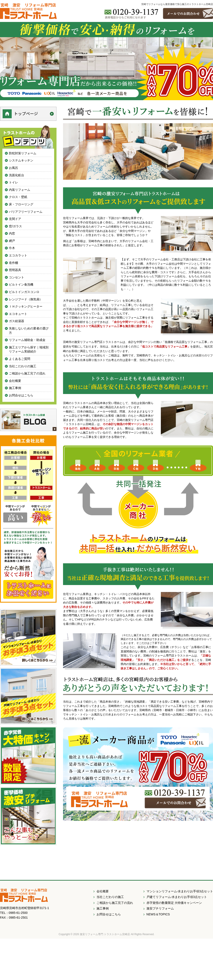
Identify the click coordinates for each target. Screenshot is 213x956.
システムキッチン (21, 160)
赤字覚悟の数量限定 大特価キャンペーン (174, 902)
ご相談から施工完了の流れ (27, 373)
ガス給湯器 (16, 321)
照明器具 (15, 270)
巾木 (12, 248)
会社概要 (15, 380)
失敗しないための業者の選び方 (28, 330)
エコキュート (18, 314)
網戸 (12, 241)
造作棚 (13, 262)
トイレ (13, 182)
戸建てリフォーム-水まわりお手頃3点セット (176, 897)
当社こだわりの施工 (22, 366)
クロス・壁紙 (18, 197)
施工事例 (15, 388)
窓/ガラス (15, 226)
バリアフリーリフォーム (25, 211)
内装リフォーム (19, 189)
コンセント (16, 277)
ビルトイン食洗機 (21, 284)
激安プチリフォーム (160, 908)
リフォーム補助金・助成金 (27, 340)
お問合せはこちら (21, 395)
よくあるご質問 (19, 359)
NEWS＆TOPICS (158, 914)
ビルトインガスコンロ (24, 292)
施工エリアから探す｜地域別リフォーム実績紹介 (28, 349)
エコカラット (18, 255)
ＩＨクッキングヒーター (25, 306)
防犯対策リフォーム (22, 153)
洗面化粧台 (16, 175)
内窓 (12, 233)
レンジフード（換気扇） (25, 299)
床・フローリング (21, 204)
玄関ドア (15, 219)
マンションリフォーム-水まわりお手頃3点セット (179, 891)
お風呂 (13, 168)
